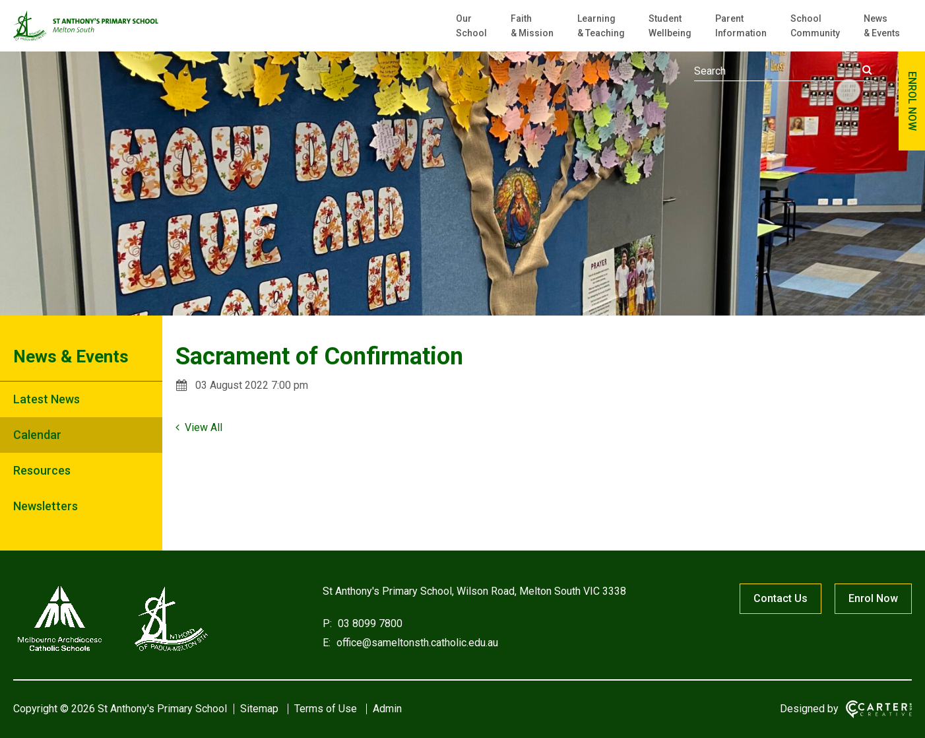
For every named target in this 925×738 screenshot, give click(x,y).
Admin (387, 708)
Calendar (37, 435)
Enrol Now (873, 598)
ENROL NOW (912, 101)
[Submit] (867, 70)
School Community (815, 25)
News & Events (882, 25)
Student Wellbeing (670, 25)
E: (327, 642)
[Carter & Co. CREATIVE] (879, 709)
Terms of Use (325, 708)
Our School (471, 25)
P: (327, 623)
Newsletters (45, 506)
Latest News (46, 399)
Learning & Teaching (601, 25)
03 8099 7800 (368, 623)
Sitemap (259, 708)
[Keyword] (783, 71)
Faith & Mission (532, 25)
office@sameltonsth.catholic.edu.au (416, 642)
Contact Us (780, 598)
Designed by (809, 708)
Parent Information (741, 25)
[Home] (112, 651)
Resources (42, 470)
